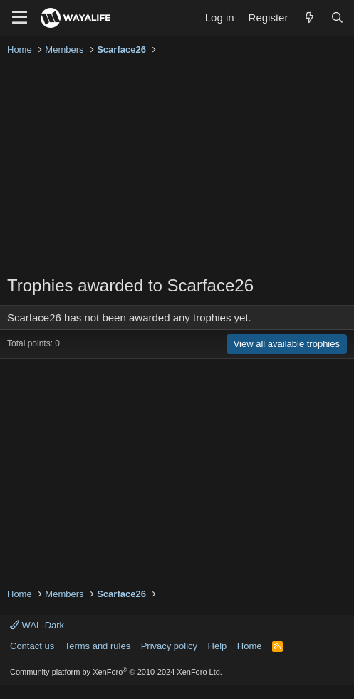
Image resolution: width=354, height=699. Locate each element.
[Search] (337, 17)
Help (217, 646)
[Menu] (19, 18)
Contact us (32, 646)
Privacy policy (169, 646)
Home (249, 646)
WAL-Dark (37, 625)
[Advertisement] (177, 166)
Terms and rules (97, 646)
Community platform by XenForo (116, 672)
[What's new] (309, 17)
